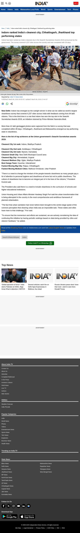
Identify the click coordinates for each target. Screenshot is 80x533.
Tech (69, 9)
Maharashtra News (46, 463)
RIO (58, 528)
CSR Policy (50, 528)
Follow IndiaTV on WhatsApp (40, 243)
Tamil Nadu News (7, 480)
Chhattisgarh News (7, 486)
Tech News (5, 435)
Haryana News (6, 469)
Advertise (4, 374)
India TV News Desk (16, 97)
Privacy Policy (40, 528)
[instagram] (14, 506)
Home (3, 9)
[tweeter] (9, 506)
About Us (4, 371)
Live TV (4, 388)
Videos (10, 9)
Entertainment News (8, 429)
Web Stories (5, 394)
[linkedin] (24, 506)
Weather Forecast (7, 404)
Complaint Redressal (8, 377)
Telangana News (45, 469)
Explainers (5, 438)
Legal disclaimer (28, 528)
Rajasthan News (45, 466)
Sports (50, 9)
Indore (24, 237)
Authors (4, 391)
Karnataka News (7, 494)
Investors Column (7, 382)
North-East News (7, 477)
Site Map (18, 528)
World (43, 9)
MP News (5, 475)
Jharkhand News (7, 472)
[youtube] (19, 506)
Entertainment (60, 9)
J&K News (5, 491)
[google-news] (29, 506)
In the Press (5, 380)
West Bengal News (46, 472)
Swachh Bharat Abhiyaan (11, 237)
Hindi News (5, 385)
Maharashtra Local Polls (29, 9)
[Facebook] (4, 506)
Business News (6, 441)
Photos (75, 9)
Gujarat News (6, 489)
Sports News (5, 432)
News (3, 28)
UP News (4, 483)
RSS (63, 528)
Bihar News (5, 463)
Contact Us (5, 368)
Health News (5, 443)
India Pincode (6, 407)
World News (5, 421)
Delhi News (5, 466)
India (16, 9)
